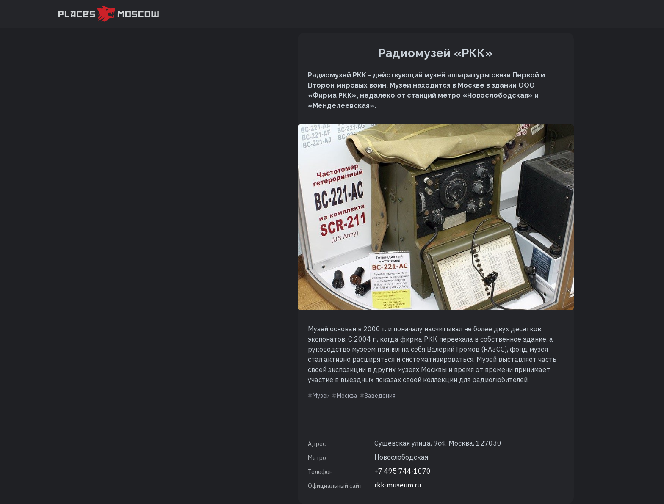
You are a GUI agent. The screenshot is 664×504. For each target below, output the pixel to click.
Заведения (380, 395)
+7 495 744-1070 (402, 471)
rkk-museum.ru (397, 485)
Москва (347, 395)
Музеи (321, 395)
